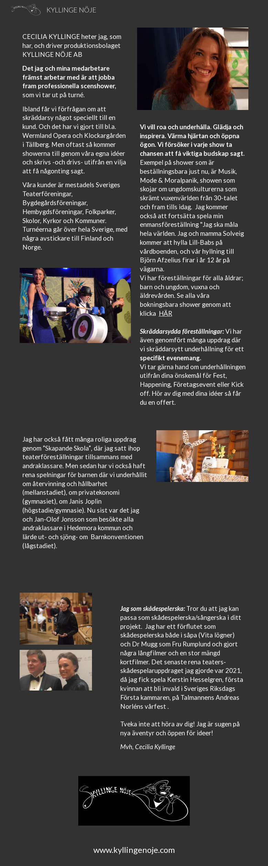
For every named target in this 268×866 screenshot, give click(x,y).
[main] (75, 148)
